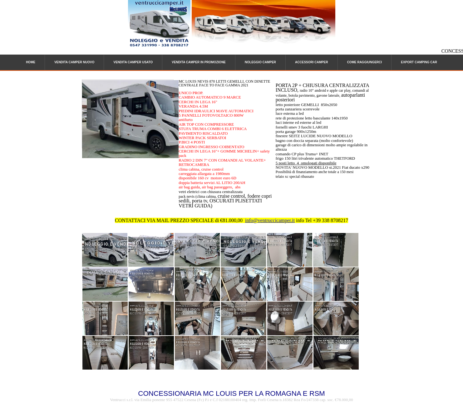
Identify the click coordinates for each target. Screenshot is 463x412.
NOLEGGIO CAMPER (260, 62)
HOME (30, 62)
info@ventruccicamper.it (270, 220)
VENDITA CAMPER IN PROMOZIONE (199, 62)
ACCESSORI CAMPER (311, 62)
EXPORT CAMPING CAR (419, 62)
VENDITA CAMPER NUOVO (74, 62)
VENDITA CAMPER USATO (133, 62)
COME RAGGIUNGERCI (364, 62)
